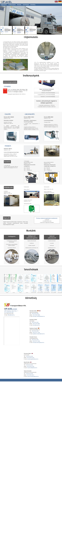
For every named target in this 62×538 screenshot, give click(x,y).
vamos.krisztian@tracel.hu (33, 376)
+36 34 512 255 (35, 322)
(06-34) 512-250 (9, 312)
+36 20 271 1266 (36, 341)
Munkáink (19, 4)
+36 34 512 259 (29, 373)
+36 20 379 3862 (36, 323)
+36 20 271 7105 (36, 332)
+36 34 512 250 (35, 331)
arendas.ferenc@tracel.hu (38, 342)
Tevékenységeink (12, 4)
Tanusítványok (31, 269)
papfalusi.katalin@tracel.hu (39, 333)
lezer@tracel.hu (36, 325)
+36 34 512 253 (29, 365)
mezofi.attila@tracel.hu (32, 367)
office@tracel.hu (11, 315)
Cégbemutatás (4, 4)
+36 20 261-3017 (30, 375)
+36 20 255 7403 (30, 366)
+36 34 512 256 (35, 313)
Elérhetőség (32, 4)
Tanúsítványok (26, 4)
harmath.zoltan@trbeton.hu (39, 316)
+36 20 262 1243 (30, 357)
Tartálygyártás (11, 236)
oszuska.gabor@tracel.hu (32, 359)
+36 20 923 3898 (36, 315)
